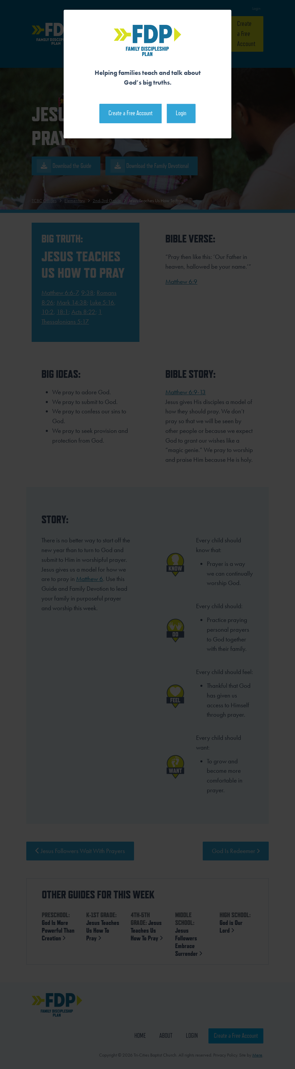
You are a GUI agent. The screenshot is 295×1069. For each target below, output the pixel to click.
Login (181, 113)
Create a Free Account (130, 113)
